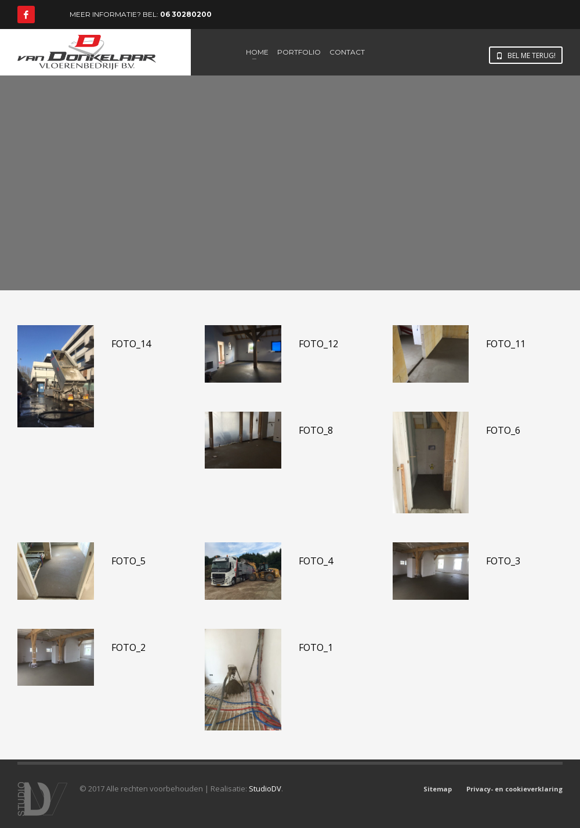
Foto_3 (503, 561)
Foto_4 (316, 561)
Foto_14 (131, 343)
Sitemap (437, 788)
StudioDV (265, 788)
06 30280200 (186, 14)
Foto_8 (316, 430)
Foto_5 (128, 561)
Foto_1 (316, 647)
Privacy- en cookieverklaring (514, 788)
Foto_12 (318, 343)
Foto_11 (505, 343)
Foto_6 (503, 430)
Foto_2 (128, 647)
